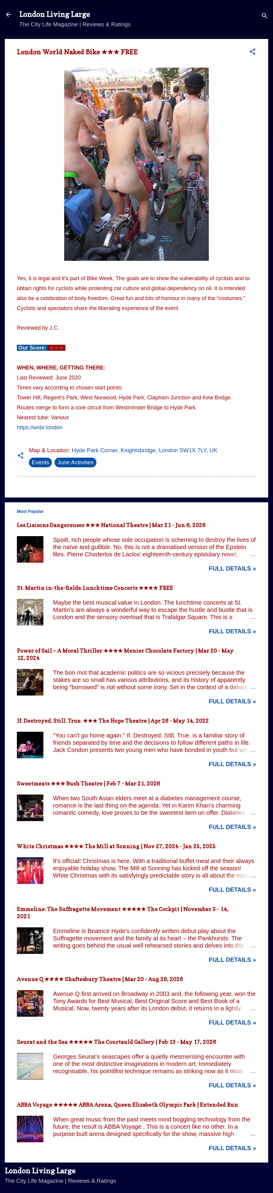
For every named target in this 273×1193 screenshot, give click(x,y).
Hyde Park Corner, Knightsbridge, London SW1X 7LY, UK (145, 450)
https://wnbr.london (39, 427)
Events (40, 462)
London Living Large (54, 14)
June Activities (75, 462)
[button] (252, 52)
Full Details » (232, 568)
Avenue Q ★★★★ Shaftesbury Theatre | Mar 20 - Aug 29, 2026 (100, 979)
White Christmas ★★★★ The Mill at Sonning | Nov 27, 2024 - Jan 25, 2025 (116, 846)
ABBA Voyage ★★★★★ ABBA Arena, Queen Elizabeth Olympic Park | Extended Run (127, 1105)
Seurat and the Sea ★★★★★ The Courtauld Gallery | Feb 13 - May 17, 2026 (116, 1042)
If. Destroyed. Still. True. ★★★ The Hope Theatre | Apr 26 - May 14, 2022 (113, 721)
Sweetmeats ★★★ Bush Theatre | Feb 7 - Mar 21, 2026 (88, 783)
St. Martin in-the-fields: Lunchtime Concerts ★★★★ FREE (95, 588)
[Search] (264, 16)
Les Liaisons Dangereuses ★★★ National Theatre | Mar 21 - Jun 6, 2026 (111, 525)
